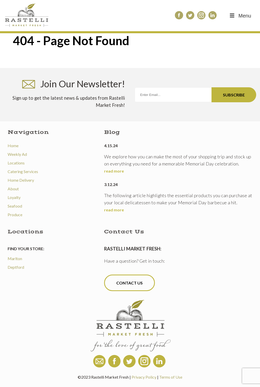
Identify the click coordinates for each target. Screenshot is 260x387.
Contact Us (129, 282)
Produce (15, 214)
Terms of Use (170, 377)
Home (13, 145)
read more (114, 171)
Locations (16, 162)
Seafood (15, 206)
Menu (240, 16)
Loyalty (14, 197)
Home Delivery (21, 180)
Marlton (15, 258)
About (13, 188)
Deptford (16, 267)
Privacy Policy (144, 377)
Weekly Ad (17, 154)
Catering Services (23, 171)
